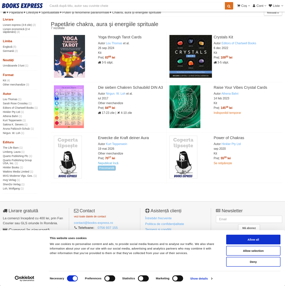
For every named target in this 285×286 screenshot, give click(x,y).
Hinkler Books (13, 167)
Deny (253, 261)
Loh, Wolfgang (13, 188)
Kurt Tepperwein (14, 120)
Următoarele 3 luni (15, 65)
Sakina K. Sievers (15, 124)
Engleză (9, 46)
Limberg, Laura (13, 151)
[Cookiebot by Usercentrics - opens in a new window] (24, 278)
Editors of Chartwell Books (20, 107)
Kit (6, 80)
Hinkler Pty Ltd (13, 111)
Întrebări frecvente (158, 218)
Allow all (253, 239)
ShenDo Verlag (13, 184)
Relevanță (273, 13)
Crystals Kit (223, 37)
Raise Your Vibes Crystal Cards (240, 87)
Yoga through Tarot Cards (120, 37)
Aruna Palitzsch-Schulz (18, 128)
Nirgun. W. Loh (13, 133)
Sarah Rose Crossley (17, 103)
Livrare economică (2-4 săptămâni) (16, 30)
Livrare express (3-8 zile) (19, 24)
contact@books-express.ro (93, 223)
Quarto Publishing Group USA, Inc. (17, 162)
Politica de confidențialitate (164, 224)
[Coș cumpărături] (243, 6)
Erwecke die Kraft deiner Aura (123, 138)
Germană (10, 50)
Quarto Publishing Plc (17, 156)
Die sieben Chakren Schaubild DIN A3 (130, 87)
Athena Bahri (12, 116)
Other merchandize (16, 84)
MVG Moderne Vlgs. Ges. (20, 175)
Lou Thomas (12, 99)
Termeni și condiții (158, 229)
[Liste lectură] (276, 6)
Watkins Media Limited (18, 171)
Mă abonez (249, 228)
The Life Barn (13, 147)
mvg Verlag (11, 179)
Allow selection (253, 250)
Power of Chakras (229, 138)
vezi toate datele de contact (90, 216)
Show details (199, 278)
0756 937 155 (108, 228)
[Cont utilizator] (259, 6)
